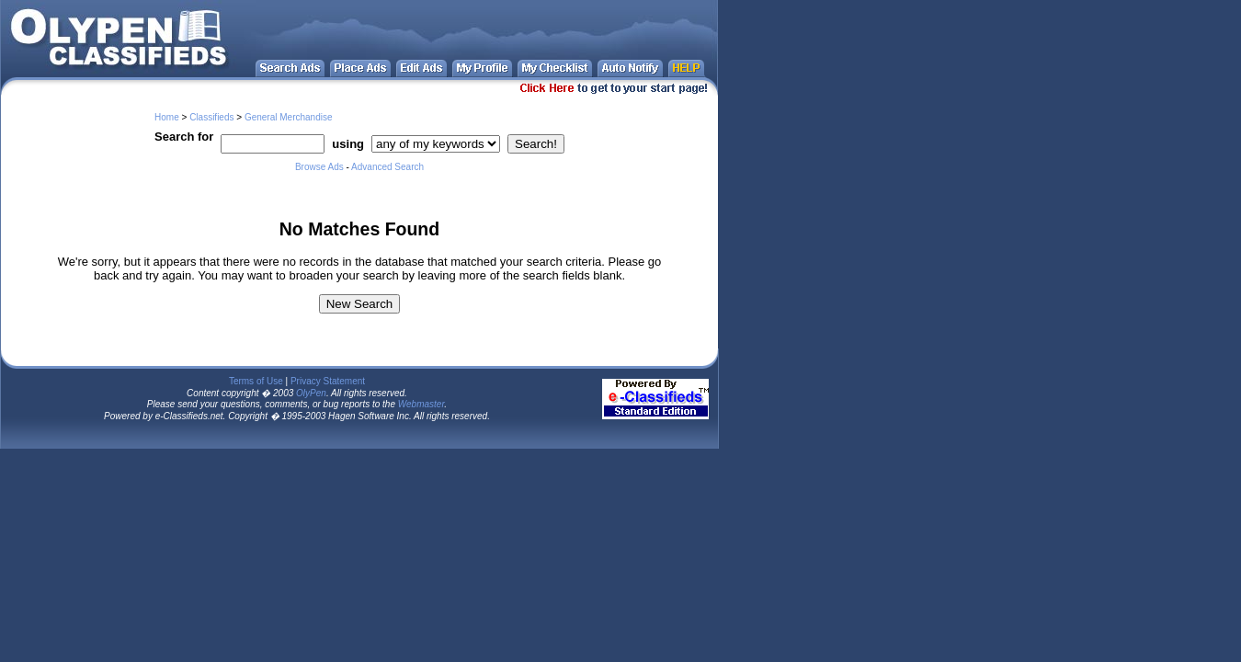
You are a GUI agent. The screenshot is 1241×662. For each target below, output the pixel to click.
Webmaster (421, 404)
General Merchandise (289, 117)
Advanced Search (387, 167)
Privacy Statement (327, 381)
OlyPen (311, 393)
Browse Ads (319, 167)
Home (166, 117)
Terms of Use (256, 381)
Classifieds (211, 117)
